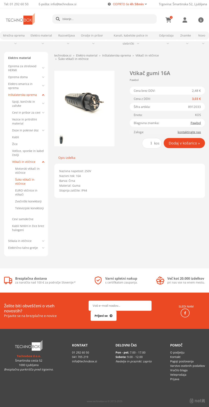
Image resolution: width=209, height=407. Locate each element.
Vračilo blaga (179, 370)
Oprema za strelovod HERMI (22, 68)
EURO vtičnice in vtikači (26, 192)
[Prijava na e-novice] (104, 316)
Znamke (185, 35)
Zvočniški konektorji (28, 201)
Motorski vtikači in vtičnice (27, 171)
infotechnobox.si (63, 4)
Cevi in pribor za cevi (26, 112)
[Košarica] (168, 20)
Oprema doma (18, 77)
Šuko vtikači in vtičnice (24, 181)
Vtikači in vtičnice (23, 162)
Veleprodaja (178, 375)
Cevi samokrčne (22, 219)
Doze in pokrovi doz (25, 130)
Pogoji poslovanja (182, 361)
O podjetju (177, 352)
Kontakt (175, 357)
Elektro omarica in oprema (20, 86)
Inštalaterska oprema (22, 95)
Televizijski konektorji (29, 208)
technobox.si (62, 55)
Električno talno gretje (23, 248)
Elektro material (41, 35)
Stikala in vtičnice (20, 241)
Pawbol (196, 123)
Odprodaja (166, 35)
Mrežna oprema (14, 35)
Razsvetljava (66, 35)
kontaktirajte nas (189, 132)
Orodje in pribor (92, 35)
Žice (15, 144)
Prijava (185, 20)
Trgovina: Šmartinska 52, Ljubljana (183, 4)
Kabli (15, 137)
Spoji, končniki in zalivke (23, 104)
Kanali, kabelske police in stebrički (131, 39)
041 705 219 (80, 357)
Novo (201, 35)
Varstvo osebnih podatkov (187, 366)
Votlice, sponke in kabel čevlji (28, 153)
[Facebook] (185, 313)
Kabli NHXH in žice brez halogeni (28, 228)
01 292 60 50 (19, 4)
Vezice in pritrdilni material (24, 121)
